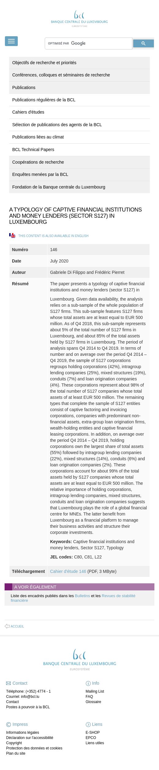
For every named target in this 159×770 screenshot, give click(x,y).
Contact (12, 702)
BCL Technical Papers (33, 149)
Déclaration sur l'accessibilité (29, 738)
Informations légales (22, 732)
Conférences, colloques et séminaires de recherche (61, 74)
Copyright (14, 743)
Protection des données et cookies (34, 748)
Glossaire (93, 702)
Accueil (17, 626)
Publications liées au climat (38, 136)
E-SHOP (93, 732)
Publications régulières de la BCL (43, 99)
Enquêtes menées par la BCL (40, 174)
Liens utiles (95, 743)
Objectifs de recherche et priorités (44, 62)
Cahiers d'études (28, 112)
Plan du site (15, 753)
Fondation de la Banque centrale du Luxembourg (58, 187)
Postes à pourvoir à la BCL (28, 707)
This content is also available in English (53, 236)
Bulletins (83, 595)
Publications (24, 87)
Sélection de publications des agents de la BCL (57, 124)
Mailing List (95, 691)
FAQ (89, 696)
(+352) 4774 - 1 (38, 691)
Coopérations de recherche (38, 162)
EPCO (91, 738)
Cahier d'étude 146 (68, 571)
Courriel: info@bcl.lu (22, 696)
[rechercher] (88, 43)
